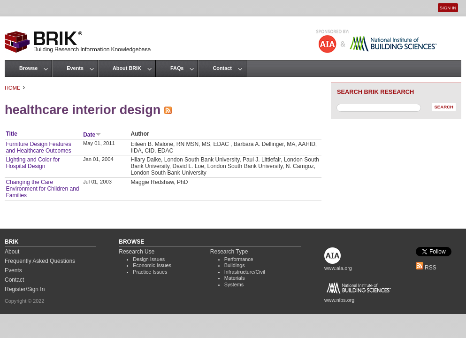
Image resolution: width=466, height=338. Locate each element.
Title (11, 134)
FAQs (176, 68)
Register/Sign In (25, 289)
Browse (28, 68)
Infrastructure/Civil (244, 272)
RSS (426, 267)
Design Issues (149, 259)
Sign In (448, 7)
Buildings (234, 265)
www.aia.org (338, 268)
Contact (222, 68)
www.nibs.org (339, 300)
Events (75, 68)
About (12, 251)
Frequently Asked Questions (40, 261)
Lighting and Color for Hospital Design (33, 162)
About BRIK (127, 68)
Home (13, 88)
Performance (238, 259)
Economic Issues (152, 265)
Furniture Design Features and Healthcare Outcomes (38, 147)
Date (92, 134)
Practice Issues (150, 272)
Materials (234, 278)
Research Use (136, 251)
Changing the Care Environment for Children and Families (42, 189)
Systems (234, 284)
